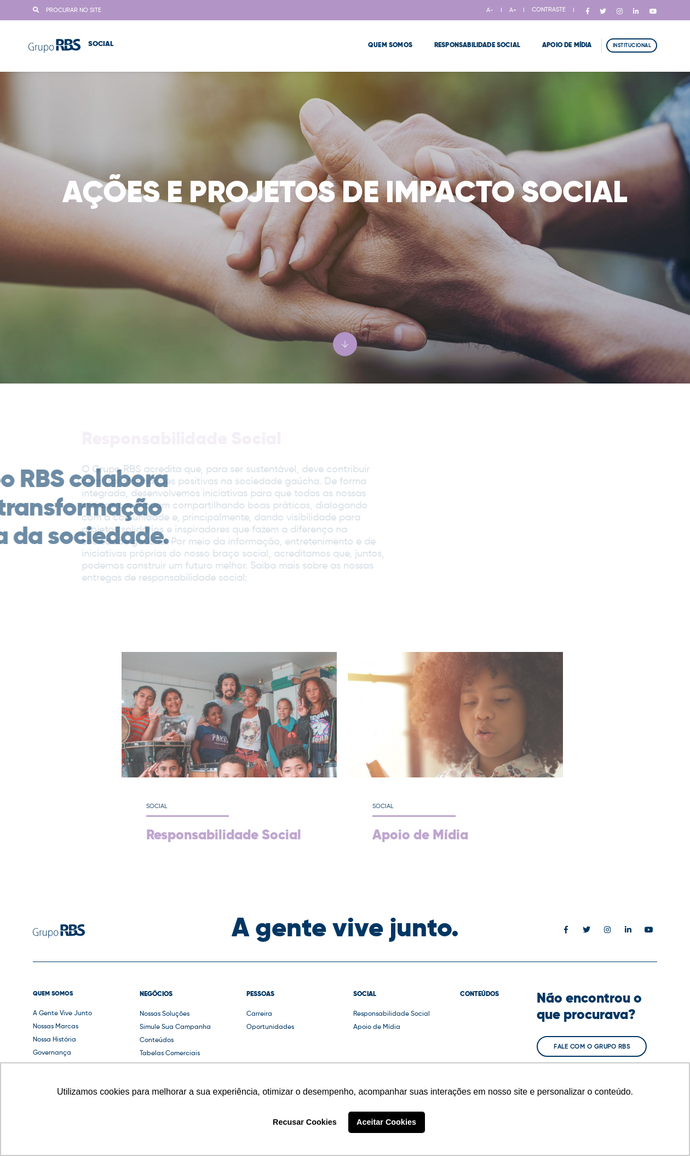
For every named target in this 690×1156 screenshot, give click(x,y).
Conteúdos (157, 1039)
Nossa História (54, 1039)
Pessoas (260, 993)
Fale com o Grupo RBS (592, 1046)
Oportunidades (270, 1026)
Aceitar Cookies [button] (386, 1122)
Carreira (259, 1013)
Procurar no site (67, 10)
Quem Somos (376, 38)
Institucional (632, 39)
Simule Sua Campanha (175, 1026)
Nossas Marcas (55, 1026)
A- (489, 10)
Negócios (156, 993)
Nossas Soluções (164, 1013)
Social (364, 993)
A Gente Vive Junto (62, 1013)
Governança (52, 1052)
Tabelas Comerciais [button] (170, 1053)
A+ (512, 10)
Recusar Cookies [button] (305, 1122)
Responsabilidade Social (464, 38)
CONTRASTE (549, 9)
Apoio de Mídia (553, 38)
